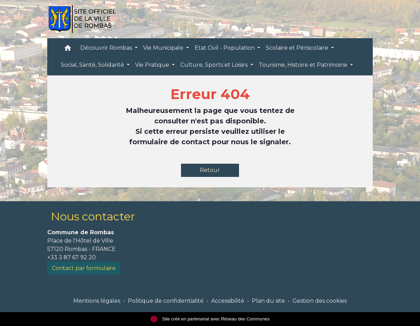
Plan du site (268, 301)
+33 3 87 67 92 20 (71, 257)
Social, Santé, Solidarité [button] (93, 65)
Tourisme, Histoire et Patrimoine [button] (304, 65)
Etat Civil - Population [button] (225, 47)
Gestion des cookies (320, 301)
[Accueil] (82, 19)
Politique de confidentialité (166, 301)
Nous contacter (93, 216)
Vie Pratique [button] (153, 65)
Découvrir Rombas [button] (106, 47)
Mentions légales (96, 301)
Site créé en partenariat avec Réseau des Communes (210, 318)
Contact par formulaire (84, 268)
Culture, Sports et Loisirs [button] (214, 65)
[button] (67, 49)
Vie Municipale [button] (164, 47)
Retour (210, 170)
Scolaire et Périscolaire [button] (298, 47)
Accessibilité (227, 301)
